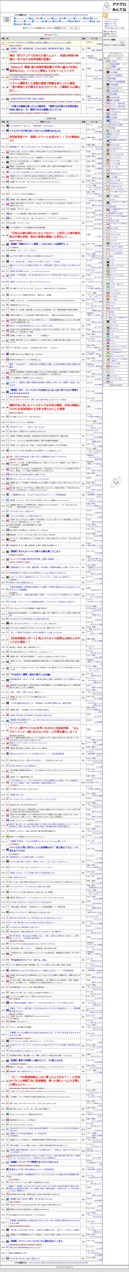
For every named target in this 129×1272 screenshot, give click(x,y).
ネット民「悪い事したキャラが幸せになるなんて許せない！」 (33, 923)
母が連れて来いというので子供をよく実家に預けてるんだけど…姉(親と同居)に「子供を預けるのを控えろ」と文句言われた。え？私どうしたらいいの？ (44, 489)
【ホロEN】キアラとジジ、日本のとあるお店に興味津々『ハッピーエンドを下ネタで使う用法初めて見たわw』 (44, 1129)
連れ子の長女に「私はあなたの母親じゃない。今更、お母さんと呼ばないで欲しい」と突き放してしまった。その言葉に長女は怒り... (44, 937)
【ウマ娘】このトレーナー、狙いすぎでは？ (25, 417)
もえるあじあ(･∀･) (96, 590)
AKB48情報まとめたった (116, 349)
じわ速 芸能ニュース (116, 91)
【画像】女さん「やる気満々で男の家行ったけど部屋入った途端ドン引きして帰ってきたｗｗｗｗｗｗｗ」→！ (44, 484)
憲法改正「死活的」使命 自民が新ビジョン (25, 647)
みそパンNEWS (97, 949)
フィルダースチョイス (95, 526)
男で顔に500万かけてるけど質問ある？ (23, 766)
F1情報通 (99, 44)
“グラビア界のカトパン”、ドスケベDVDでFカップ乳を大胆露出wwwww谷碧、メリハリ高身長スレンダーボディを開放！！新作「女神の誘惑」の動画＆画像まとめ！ (44, 782)
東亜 (87, 19)
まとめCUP (98, 219)
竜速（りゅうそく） (95, 629)
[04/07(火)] (67, 15)
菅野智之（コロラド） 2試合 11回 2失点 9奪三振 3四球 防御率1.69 (32, 831)
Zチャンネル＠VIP (96, 272)
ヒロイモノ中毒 (114, 131)
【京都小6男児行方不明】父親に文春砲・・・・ (31, 99)
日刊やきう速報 (97, 795)
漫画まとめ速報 (97, 1135)
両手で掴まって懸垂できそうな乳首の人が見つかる (27, 431)
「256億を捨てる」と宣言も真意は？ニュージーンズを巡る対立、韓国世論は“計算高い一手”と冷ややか (44, 954)
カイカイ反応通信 (115, 75)
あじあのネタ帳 (114, 97)
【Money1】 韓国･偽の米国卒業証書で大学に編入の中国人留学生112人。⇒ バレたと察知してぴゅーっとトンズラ (44, 69)
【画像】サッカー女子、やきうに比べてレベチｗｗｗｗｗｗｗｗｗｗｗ (34, 182)
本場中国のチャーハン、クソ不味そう (22, 1120)
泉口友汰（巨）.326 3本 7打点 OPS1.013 (23, 805)
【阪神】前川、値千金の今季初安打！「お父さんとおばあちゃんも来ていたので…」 (39, 656)
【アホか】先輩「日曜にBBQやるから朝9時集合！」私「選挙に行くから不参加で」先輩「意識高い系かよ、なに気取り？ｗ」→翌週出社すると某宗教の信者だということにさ (44, 981)
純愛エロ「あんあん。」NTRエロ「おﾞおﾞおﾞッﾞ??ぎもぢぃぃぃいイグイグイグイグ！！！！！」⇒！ (43, 1067)
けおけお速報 (113, 322)
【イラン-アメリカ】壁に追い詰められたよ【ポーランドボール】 (32, 944)
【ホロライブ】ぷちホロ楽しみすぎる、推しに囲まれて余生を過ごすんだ (35, 1205)
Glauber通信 (113, 114)
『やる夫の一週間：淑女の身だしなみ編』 (30, 674)
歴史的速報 (112, 206)
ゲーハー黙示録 (114, 196)
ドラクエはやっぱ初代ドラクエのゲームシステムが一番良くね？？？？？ (35, 628)
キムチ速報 (98, 70)
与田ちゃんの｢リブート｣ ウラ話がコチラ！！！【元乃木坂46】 (37, 754)
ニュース (79, 19)
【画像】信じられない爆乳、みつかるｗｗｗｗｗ (31, 1199)
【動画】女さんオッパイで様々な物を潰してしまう (35, 551)
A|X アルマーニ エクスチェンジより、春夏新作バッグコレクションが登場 (35, 157)
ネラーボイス (113, 137)
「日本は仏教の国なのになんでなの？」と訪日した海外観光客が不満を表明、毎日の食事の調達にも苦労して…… (44, 235)
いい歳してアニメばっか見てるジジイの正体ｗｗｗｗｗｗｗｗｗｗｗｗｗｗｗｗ (37, 1091)
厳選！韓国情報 (97, 50)
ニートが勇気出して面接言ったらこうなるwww (26, 378)
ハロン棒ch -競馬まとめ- (116, 284)
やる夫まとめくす (96, 675)
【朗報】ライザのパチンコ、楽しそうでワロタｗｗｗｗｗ (29, 282)
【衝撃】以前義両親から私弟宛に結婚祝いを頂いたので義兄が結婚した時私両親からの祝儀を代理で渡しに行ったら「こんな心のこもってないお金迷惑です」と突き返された (44, 373)
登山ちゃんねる (114, 145)
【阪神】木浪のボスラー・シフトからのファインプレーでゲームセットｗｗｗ (36, 898)
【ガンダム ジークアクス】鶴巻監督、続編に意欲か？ (28, 608)
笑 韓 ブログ (114, 166)
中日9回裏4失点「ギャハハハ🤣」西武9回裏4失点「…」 (29, 987)
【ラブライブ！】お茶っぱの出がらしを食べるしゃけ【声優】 (31, 892)
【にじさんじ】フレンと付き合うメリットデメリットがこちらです (33, 799)
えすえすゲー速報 (96, 624)
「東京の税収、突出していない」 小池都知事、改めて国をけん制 (33, 948)
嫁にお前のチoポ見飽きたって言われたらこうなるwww (28, 530)
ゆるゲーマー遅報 (96, 633)
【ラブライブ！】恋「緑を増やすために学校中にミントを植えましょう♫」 (35, 451)
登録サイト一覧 (110, 24)
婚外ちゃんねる (97, 153)
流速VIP (99, 878)
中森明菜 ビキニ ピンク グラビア (22, 250)
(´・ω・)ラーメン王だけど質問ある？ (22, 194)
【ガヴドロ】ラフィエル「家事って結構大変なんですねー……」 (32, 1182)
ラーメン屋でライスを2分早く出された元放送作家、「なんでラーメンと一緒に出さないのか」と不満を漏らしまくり (44, 730)
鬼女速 (111, 382)
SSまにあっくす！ (96, 306)
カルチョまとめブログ (116, 154)
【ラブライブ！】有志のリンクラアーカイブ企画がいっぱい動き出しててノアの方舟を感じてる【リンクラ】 (44, 669)
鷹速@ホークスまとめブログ (117, 356)
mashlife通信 (98, 384)
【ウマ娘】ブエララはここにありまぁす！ (24, 789)
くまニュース (97, 432)
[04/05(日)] (84, 15)
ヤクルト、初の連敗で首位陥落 (20, 1027)
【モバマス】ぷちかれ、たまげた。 (22, 1125)
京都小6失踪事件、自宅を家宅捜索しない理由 (25, 525)
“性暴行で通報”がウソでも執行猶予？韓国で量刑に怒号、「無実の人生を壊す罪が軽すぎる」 (42, 315)
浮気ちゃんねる (97, 1195)
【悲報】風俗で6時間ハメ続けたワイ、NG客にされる (36, 1060)
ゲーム (28, 21)
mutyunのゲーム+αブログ (116, 250)
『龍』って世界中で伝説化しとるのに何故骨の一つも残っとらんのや (35, 633)
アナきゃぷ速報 (97, 139)
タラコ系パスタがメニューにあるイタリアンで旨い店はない (30, 902)
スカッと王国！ (97, 1157)
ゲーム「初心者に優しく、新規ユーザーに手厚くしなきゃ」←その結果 (34, 262)
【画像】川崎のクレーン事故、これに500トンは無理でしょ (38, 244)
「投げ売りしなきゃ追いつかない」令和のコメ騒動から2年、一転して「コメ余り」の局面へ (44, 1230)
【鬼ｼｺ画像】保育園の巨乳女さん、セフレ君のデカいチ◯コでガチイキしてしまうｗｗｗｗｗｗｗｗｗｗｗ (44, 771)
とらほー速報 (97, 214)
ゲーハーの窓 (97, 837)
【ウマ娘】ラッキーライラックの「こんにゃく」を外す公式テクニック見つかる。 (38, 288)
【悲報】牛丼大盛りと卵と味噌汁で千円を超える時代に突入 (30, 715)
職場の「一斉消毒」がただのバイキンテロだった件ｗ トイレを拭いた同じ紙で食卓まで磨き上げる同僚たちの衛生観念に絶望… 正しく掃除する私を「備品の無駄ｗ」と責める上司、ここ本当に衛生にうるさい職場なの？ (44, 1188)
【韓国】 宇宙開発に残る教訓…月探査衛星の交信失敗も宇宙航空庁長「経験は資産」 (39, 436)
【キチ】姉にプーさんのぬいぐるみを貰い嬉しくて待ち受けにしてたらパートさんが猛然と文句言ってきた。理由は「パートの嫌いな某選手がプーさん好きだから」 (44, 470)
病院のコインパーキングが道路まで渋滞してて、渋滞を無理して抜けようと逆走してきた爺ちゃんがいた (44, 266)
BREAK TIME (98, 78)
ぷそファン (113, 151)
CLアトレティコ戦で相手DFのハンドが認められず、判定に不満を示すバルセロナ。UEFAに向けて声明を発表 (44, 540)
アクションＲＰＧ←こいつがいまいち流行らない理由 (29, 887)
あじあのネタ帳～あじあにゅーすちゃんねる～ (95, 100)
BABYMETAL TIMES (114, 308)
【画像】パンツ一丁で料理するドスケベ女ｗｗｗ (33, 1162)
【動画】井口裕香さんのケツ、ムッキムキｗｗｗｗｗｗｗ (29, 271)
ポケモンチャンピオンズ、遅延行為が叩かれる (25, 1114)
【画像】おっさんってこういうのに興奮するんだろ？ (28, 697)
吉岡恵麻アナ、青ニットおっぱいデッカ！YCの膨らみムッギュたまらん (37, 147)
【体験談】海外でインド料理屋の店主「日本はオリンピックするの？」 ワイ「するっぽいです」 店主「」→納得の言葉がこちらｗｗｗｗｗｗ (44, 506)
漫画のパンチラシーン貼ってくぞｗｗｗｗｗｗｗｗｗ (28, 743)
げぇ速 (100, 126)
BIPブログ (98, 1210)
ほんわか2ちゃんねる (115, 234)
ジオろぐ (111, 372)
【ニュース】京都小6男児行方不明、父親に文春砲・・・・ (35, 559)
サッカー (69, 19)
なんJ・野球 (58, 19)
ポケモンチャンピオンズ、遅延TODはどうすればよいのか (29, 912)
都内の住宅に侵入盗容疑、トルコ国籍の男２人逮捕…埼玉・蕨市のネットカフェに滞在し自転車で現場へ (44, 614)
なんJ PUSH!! (112, 240)
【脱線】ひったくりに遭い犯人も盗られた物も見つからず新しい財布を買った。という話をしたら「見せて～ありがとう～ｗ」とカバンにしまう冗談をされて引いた (44, 177)
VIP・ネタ (46, 19)
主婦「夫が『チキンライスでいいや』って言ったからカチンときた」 (33, 1103)
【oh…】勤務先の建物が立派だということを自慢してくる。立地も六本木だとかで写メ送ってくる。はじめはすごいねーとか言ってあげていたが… (44, 739)
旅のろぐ (99, 475)
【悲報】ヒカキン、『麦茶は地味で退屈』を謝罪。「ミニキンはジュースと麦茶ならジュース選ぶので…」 (44, 596)
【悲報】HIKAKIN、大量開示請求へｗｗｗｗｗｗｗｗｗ (29, 1016)
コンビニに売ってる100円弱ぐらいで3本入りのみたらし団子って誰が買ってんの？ (38, 172)
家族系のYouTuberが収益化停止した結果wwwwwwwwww (29, 1209)
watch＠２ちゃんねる (95, 200)
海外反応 (19, 24)
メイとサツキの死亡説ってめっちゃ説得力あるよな (35, 131)
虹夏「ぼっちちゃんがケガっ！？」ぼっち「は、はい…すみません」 (33, 623)
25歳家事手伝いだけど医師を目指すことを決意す (26, 857)
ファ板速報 (98, 158)
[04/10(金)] (42, 15)
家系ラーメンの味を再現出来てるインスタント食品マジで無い (31, 326)
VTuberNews (98, 512)
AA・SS (64, 21)
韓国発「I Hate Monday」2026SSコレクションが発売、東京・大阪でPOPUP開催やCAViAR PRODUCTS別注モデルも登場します (40, 167)
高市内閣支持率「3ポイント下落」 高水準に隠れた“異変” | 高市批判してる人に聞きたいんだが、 (44, 680)
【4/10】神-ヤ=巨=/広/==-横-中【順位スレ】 (24, 1259)
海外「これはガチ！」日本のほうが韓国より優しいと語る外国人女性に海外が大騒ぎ (44, 365)
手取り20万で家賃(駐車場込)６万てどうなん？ (25, 1247)
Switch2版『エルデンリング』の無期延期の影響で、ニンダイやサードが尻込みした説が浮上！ (42, 602)
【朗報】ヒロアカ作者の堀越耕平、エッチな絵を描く (28, 1134)
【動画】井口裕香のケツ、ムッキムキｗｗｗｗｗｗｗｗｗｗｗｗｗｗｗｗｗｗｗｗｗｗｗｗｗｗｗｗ (44, 721)
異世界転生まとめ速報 (116, 213)
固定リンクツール (111, 26)
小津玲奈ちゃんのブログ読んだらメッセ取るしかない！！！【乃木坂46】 (41, 970)
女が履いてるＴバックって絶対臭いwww (23, 820)
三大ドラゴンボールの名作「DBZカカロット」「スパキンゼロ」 (32, 1041)
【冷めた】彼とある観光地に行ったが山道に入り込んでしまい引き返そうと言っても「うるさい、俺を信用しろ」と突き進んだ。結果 (44, 331)
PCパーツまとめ (97, 883)
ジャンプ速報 (97, 744)
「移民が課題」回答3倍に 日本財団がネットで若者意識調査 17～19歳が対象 (37, 907)
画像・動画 (96, 21)
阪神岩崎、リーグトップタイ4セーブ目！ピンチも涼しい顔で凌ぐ (32, 535)
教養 (72, 21)
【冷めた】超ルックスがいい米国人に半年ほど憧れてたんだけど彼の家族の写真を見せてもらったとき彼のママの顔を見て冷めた (44, 153)
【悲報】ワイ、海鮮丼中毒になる (21, 777)
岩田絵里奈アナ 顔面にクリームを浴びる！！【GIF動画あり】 (44, 138)
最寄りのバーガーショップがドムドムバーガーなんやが (29, 479)
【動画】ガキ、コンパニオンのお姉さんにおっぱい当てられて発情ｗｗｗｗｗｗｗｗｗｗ (43, 391)
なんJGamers (98, 210)
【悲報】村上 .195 (16, 795)
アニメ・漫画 (39, 21)
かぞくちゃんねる (96, 938)
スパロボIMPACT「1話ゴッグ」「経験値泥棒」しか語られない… (32, 126)
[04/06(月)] (75, 15)
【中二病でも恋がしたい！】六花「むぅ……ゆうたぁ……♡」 (31, 652)
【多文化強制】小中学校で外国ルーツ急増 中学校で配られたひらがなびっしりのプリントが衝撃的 (44, 588)
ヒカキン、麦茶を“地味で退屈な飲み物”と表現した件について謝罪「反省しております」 (44, 383)
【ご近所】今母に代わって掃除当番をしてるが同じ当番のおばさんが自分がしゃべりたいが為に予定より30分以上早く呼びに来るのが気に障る (44, 811)
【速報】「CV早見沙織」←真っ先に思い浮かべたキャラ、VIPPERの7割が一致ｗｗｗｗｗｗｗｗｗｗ (44, 276)
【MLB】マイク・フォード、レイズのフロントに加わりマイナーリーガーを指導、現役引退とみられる (44, 1046)
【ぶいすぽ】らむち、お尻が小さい (22, 511)
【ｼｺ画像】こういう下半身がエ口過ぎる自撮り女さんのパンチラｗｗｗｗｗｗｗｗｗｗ (40, 1097)
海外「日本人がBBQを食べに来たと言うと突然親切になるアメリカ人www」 (38, 457)
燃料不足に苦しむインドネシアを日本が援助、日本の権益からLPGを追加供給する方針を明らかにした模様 (44, 407)
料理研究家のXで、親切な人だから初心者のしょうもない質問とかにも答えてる (37, 573)
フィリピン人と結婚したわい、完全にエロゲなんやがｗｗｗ (30, 996)
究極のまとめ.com (114, 366)
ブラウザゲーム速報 (114, 363)
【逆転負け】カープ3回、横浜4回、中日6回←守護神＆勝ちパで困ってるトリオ (44, 567)
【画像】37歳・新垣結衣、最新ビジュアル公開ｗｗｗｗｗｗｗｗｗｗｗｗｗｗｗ (37, 199)
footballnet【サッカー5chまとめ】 (118, 346)
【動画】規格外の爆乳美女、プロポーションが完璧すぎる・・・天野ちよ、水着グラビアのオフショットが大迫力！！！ (44, 1151)
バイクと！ (112, 369)
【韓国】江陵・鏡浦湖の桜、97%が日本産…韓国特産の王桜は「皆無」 (41, 49)
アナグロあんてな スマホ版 (114, 28)
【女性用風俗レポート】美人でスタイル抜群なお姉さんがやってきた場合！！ (44, 640)
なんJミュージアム (96, 843)
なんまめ (112, 199)
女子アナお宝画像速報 (117, 82)
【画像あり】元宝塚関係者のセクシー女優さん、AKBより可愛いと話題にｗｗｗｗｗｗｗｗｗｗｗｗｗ (44, 1236)
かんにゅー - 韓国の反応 (117, 103)
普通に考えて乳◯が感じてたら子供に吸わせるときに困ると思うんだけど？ (36, 918)
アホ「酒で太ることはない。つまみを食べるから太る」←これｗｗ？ (33, 348)
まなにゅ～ (98, 826)
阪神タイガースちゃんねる (116, 275)
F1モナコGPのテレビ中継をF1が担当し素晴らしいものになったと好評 (40, 43)
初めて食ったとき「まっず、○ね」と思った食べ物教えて (29, 1109)
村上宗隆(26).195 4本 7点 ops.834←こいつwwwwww (27, 1215)
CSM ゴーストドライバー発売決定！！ (23, 422)
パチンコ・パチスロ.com (116, 189)
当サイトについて (111, 21)
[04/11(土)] (33, 15)
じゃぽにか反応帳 (114, 337)
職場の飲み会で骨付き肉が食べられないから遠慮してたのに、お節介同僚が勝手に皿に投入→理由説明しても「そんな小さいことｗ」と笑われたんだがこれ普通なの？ (44, 1157)
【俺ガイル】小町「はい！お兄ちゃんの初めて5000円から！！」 (32, 993)
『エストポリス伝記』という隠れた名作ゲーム (25, 516)
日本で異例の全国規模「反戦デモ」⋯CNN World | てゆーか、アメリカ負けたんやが (41, 1003)
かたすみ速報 (97, 437)
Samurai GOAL (97, 228)
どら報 (100, 1259)
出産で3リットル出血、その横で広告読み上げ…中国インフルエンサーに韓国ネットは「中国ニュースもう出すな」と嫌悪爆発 (44, 464)
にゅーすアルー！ (96, 1056)
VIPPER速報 (98, 131)
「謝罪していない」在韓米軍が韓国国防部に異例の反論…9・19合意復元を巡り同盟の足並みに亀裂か (44, 662)
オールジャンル (22, 19)
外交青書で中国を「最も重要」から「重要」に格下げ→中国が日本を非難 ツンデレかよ (40, 1055)
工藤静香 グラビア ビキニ (19, 209)
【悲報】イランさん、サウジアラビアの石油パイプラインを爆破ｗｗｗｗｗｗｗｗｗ (39, 500)
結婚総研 (111, 312)
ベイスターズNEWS (95, 1047)
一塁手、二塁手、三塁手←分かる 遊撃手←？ (25, 692)
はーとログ (98, 173)
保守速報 (99, 109)
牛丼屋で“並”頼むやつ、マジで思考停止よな (25, 360)
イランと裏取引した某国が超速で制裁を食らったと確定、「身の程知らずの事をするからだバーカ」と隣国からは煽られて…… (45, 87)
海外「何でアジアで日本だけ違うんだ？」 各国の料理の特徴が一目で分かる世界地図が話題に (44, 57)
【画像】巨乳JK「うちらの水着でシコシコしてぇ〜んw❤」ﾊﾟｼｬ (37, 841)
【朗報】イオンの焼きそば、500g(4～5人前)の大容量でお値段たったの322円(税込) (38, 445)
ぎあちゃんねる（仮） (115, 243)
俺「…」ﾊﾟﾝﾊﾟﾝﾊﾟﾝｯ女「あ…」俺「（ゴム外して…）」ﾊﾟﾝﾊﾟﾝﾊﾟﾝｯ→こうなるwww (38, 218)
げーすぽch (112, 315)
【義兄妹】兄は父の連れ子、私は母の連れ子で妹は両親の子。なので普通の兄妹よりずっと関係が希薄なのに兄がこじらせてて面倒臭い (44, 686)
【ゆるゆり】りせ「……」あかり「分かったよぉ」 (27, 427)
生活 (56, 21)
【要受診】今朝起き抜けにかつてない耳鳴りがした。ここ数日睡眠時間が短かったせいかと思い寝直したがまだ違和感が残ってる (44, 321)
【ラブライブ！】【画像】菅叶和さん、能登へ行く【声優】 (30, 295)
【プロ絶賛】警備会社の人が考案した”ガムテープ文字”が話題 (31, 77)
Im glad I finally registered (17, 187)
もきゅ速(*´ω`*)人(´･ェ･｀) (116, 331)
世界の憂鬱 (113, 94)
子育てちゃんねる (96, 267)
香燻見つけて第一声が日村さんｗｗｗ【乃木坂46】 (32, 1169)
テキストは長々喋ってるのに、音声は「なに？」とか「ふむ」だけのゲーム (38, 862)
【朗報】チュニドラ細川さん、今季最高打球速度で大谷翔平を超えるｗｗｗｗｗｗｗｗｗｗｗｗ (43, 1140)
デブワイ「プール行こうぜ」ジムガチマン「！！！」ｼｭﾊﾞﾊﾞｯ (31, 867)
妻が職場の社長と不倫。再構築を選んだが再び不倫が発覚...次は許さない (35, 1194)
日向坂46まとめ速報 (115, 125)
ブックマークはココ (112, 19)
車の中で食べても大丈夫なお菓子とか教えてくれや (27, 474)
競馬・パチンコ (83, 21)
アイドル (19, 21)
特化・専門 (35, 19)
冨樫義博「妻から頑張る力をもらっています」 (25, 1071)
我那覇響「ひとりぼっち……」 (20, 1022)
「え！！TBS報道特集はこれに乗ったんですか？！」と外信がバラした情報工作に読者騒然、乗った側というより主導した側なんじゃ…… (44, 1081)
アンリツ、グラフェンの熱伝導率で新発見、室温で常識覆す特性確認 (33, 441)
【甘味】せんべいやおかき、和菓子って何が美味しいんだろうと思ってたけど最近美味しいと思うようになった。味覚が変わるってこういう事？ (44, 521)
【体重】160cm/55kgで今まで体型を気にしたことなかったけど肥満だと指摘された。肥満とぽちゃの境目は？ (44, 976)
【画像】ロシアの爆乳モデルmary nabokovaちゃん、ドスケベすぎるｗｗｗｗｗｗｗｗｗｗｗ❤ (44, 1034)
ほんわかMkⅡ (97, 903)
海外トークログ (114, 134)
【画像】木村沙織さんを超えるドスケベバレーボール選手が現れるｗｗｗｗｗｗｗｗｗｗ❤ (44, 1221)
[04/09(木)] (50, 15)
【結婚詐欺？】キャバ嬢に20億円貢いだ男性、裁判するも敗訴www (33, 545)
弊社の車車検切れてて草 (18, 1253)
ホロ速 (100, 1205)
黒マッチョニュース (95, 648)
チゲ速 (111, 305)
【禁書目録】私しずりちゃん (19, 305)
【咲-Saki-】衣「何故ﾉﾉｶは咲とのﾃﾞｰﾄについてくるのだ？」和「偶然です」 (36, 932)
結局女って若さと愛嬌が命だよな (21, 582)
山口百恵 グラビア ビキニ (19, 223)
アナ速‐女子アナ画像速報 (116, 246)
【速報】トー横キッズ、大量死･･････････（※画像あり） (29, 336)
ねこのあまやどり (114, 376)
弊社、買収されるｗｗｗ (18, 877)
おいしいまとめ (97, 360)
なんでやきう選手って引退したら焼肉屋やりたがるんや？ (31, 256)
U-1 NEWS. (98, 88)
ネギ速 (111, 281)
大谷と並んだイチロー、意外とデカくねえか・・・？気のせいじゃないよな (36, 760)
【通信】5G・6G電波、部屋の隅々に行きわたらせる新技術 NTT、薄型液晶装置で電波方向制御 (43, 310)
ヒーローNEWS (97, 423)
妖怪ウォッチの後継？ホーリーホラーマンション (26, 837)
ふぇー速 (99, 583)
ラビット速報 (97, 301)
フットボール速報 (114, 163)
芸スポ (94, 19)
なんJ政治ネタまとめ (95, 1177)
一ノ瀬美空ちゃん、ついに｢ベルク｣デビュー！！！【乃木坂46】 (38, 495)
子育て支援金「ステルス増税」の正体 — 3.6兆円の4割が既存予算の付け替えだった (38, 1145)
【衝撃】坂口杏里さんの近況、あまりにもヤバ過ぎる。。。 (30, 748)
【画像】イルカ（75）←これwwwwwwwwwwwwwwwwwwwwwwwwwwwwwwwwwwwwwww (41, 300)
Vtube (49, 21)
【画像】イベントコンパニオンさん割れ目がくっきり (36, 1241)
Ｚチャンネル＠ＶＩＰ (115, 290)
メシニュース (97, 1110)
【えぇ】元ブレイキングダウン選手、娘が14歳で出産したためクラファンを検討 (37, 400)
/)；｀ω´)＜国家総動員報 (115, 253)
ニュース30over (113, 237)
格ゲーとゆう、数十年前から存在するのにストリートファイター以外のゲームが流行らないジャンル (44, 882)
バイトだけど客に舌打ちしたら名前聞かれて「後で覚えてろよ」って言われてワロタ (43, 849)
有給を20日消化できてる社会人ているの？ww (25, 1051)
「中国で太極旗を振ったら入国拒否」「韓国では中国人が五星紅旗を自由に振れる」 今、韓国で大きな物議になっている (44, 108)
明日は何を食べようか (116, 183)
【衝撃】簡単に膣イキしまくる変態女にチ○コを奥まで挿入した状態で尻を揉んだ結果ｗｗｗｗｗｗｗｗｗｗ (44, 341)
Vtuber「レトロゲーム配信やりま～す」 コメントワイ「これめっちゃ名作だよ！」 (41, 577)
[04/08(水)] (58, 15)
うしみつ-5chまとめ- (95, 183)
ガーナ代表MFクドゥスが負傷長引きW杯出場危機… (27, 227)
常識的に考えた (97, 310)
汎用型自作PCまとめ (95, 887)
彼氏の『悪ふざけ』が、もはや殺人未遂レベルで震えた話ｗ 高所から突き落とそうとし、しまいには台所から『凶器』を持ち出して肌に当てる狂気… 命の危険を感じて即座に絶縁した (44, 825)
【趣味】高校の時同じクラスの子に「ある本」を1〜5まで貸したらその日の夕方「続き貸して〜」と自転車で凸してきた (44, 204)
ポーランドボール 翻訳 (94, 944)
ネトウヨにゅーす (96, 966)
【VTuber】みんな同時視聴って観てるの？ (24, 927)
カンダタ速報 (97, 578)
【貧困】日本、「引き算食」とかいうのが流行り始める (29, 710)
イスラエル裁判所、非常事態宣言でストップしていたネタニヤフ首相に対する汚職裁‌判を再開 (44, 1176)
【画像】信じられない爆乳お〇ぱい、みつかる (25, 354)
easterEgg (111, 278)
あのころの (112, 272)
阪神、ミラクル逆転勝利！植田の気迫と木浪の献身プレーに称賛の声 (33, 214)
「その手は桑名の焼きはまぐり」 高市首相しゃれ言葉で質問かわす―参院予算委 (40, 703)
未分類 (28, 24)
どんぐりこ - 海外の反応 (117, 106)
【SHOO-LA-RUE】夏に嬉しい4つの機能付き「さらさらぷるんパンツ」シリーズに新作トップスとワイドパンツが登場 (44, 162)
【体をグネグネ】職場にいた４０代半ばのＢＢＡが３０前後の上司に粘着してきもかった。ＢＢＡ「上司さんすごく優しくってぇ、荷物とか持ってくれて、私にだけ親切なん (44, 816)
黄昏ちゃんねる (113, 328)
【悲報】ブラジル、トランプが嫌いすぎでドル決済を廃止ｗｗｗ (32, 873)
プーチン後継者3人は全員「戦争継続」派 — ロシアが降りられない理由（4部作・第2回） (40, 965)
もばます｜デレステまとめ (116, 265)
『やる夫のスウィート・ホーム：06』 (28, 960)
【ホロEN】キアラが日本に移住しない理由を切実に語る (29, 619)
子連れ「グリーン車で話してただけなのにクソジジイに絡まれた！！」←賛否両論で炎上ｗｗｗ (44, 1009)
